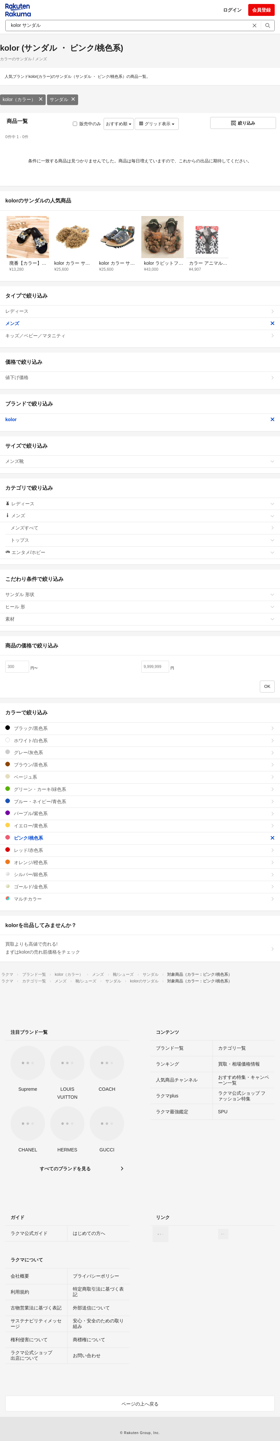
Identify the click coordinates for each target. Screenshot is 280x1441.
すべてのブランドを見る (65, 1168)
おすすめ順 (118, 123)
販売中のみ (87, 123)
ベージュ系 (140, 777)
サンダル (62, 99)
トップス (143, 540)
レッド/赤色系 (140, 850)
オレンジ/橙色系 (140, 862)
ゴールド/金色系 (140, 886)
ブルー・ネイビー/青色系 (140, 801)
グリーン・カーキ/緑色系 (140, 789)
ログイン (232, 10)
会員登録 (261, 10)
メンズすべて (143, 527)
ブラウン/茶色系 (140, 764)
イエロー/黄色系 (140, 825)
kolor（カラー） (23, 99)
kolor (140, 419)
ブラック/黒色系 (140, 728)
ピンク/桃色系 (140, 838)
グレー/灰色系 (140, 752)
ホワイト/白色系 (140, 740)
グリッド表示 (156, 123)
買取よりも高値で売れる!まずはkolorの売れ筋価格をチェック (140, 948)
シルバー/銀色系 (140, 874)
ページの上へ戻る (140, 1404)
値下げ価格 (140, 377)
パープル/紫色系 (140, 813)
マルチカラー (140, 899)
